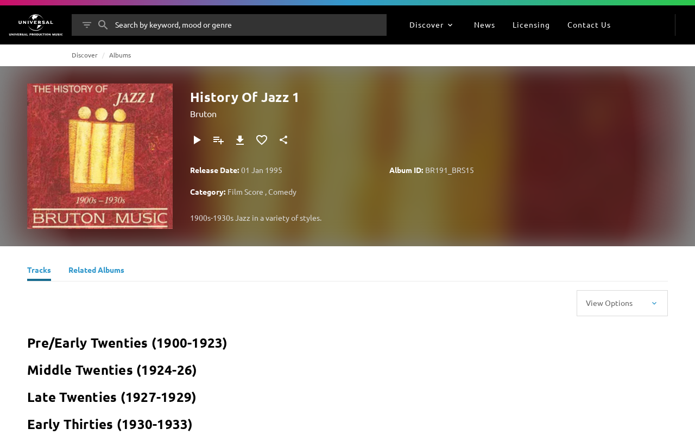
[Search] (103, 24)
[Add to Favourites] (261, 139)
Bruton (203, 113)
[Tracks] (39, 271)
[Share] (283, 139)
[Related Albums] (96, 271)
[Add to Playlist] (218, 139)
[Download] (240, 139)
